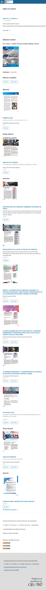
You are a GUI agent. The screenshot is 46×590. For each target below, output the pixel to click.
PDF (6, 82)
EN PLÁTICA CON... (23, 414)
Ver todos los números (9, 510)
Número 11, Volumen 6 (10, 18)
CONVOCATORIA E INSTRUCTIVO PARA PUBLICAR (18, 501)
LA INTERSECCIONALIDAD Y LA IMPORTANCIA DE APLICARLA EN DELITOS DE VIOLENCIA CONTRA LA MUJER (22, 372)
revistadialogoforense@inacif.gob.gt (15, 567)
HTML (15, 82)
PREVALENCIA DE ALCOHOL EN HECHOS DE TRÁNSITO (20, 249)
